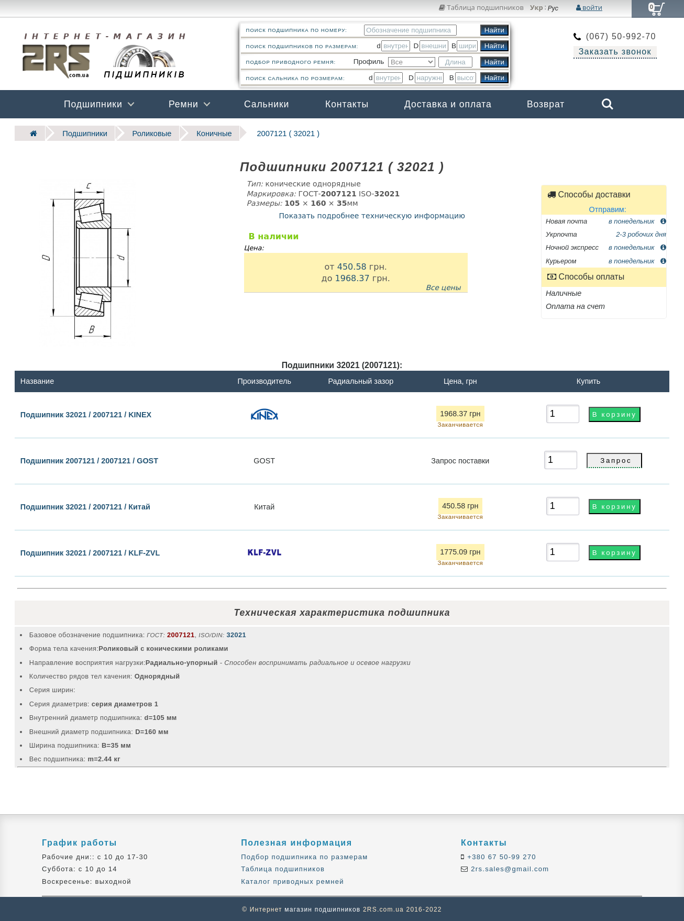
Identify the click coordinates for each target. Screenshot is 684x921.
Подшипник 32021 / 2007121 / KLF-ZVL (90, 552)
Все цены (443, 286)
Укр (536, 8)
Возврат (546, 104)
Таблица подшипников (481, 7)
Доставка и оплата (448, 104)
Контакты (347, 104)
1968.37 (352, 277)
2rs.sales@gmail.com (508, 868)
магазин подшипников (322, 908)
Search (607, 104)
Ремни (183, 104)
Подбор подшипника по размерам (304, 856)
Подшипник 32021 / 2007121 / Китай (85, 506)
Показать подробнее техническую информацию (372, 214)
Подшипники (93, 104)
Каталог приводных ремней (292, 880)
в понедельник (637, 220)
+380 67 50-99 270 (500, 856)
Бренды (557, 132)
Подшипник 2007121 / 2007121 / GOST (89, 460)
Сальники (266, 104)
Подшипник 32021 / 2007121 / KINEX (85, 413)
